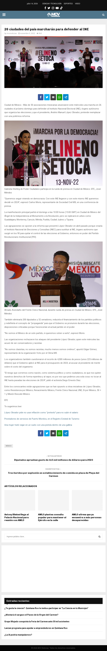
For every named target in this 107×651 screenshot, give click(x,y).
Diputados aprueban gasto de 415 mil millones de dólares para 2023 (53, 460)
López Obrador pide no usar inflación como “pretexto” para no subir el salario (41, 412)
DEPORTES (68, 4)
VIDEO (77, 4)
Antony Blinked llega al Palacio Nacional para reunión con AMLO (16, 517)
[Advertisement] (53, 568)
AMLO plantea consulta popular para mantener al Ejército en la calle (52, 517)
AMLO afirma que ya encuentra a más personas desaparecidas (86, 517)
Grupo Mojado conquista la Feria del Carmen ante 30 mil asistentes (36, 621)
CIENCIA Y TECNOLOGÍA (51, 4)
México (9, 446)
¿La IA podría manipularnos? (18, 635)
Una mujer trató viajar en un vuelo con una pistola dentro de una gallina (38, 425)
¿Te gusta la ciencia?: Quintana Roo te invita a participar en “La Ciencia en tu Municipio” (46, 608)
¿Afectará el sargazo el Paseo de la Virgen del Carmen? (31, 615)
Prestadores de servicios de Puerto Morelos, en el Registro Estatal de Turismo (42, 419)
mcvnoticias (12, 33)
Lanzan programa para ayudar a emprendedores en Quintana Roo (35, 628)
